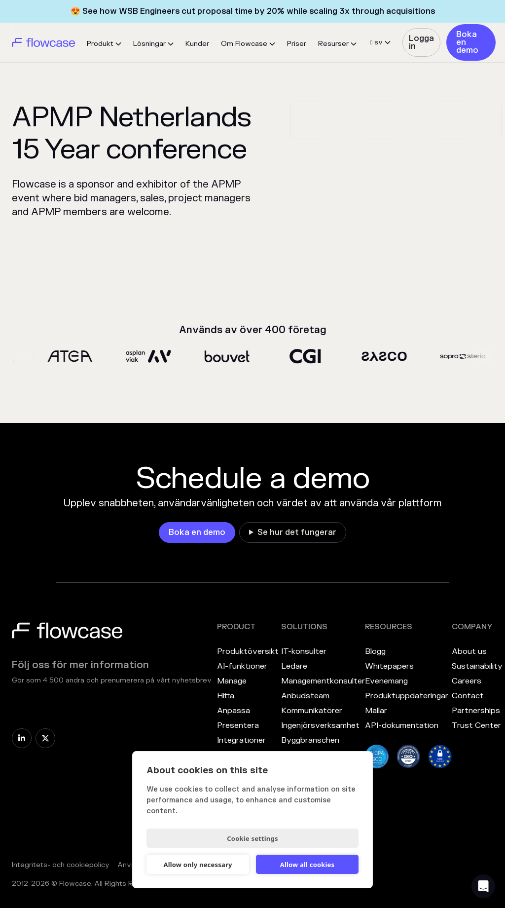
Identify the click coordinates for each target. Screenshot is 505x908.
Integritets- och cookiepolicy (60, 865)
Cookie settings (252, 838)
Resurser (333, 43)
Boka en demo (467, 42)
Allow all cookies (307, 864)
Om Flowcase (244, 43)
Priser (296, 43)
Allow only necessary (197, 864)
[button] (104, 44)
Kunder (197, 43)
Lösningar (149, 43)
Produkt (100, 43)
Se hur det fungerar (296, 532)
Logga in (421, 42)
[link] (421, 42)
